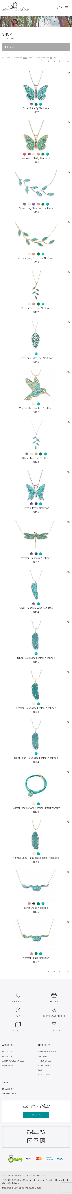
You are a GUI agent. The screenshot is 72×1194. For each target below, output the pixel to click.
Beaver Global (34, 1187)
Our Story (7, 1051)
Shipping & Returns (47, 1051)
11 (59, 61)
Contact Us (44, 1074)
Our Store (7, 1056)
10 (54, 61)
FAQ (40, 1070)
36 (55, 57)
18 (51, 57)
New (25, 57)
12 (63, 61)
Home (6, 38)
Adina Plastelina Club (13, 1061)
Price (31, 57)
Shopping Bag (9, 1093)
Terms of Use (44, 1061)
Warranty (43, 1056)
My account (8, 1089)
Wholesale (7, 1065)
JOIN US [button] (36, 1115)
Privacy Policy (45, 1065)
